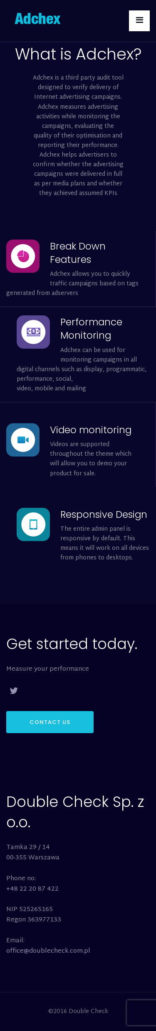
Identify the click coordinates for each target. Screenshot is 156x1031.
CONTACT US (50, 722)
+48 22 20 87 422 (32, 889)
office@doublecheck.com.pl (48, 951)
